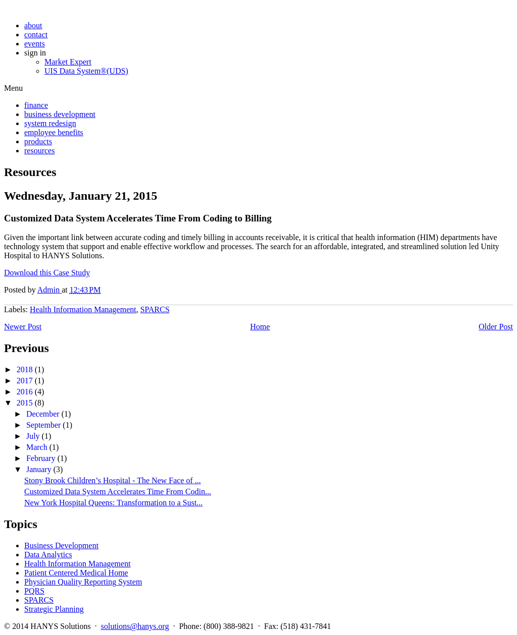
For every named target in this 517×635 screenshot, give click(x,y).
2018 (25, 369)
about (33, 25)
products (38, 141)
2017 (25, 380)
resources (39, 150)
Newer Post (22, 326)
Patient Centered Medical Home (76, 572)
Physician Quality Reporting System (83, 582)
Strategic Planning (54, 609)
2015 (25, 402)
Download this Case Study (47, 272)
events (34, 43)
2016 (25, 391)
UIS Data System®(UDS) (86, 71)
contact (35, 34)
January (38, 469)
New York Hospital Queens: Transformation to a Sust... (113, 502)
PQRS (34, 591)
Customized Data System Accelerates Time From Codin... (117, 491)
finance (36, 105)
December (43, 414)
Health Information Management (83, 309)
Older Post (496, 326)
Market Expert (67, 61)
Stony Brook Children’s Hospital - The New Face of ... (112, 480)
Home (260, 326)
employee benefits (53, 132)
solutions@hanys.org (135, 626)
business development (59, 114)
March (36, 447)
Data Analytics (48, 554)
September (43, 425)
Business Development (61, 545)
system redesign (50, 123)
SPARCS (155, 309)
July (33, 436)
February (41, 458)
